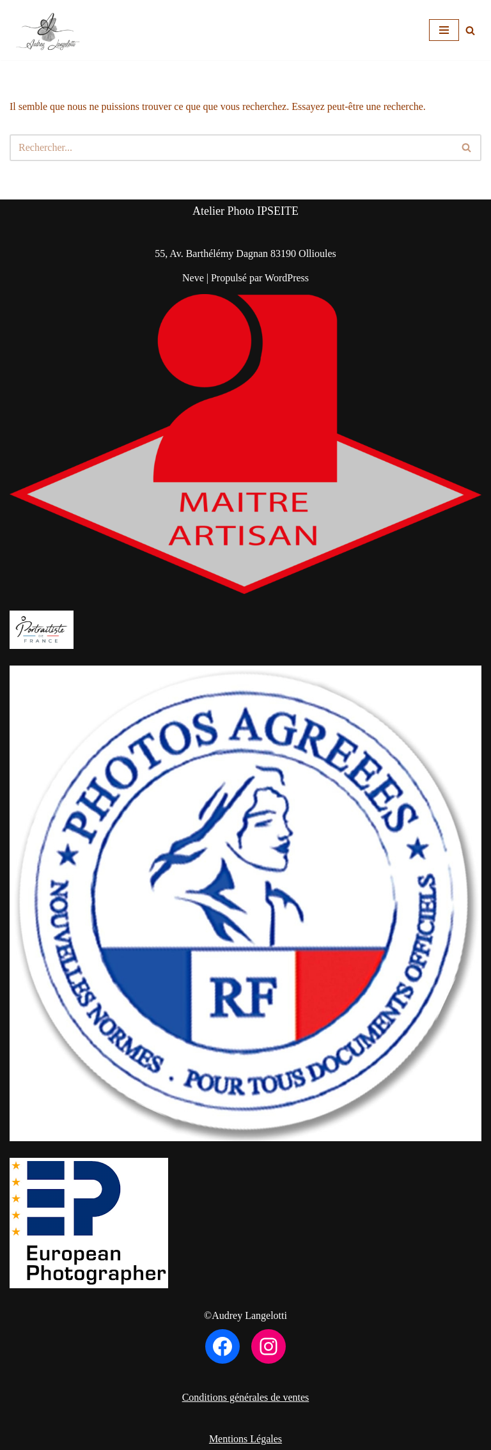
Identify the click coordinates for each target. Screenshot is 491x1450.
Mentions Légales (245, 1438)
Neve (193, 277)
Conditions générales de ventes (245, 1397)
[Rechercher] (470, 30)
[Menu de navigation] (444, 30)
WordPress (287, 277)
